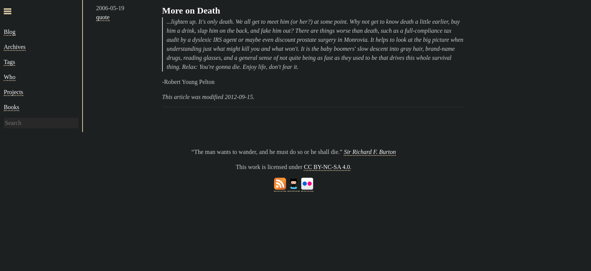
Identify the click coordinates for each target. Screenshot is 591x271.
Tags (9, 62)
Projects (13, 92)
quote (103, 17)
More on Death (191, 10)
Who (9, 77)
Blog (9, 32)
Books (11, 107)
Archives (15, 47)
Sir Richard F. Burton (370, 152)
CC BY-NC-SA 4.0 (327, 167)
